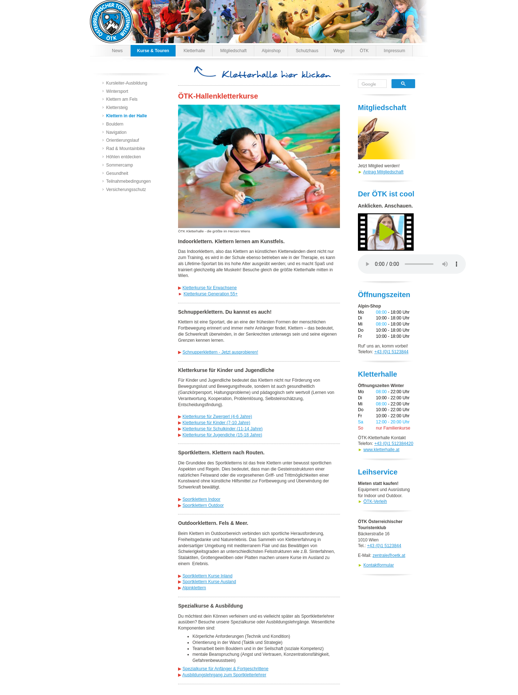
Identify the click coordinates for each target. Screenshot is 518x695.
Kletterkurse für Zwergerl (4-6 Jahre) (217, 416)
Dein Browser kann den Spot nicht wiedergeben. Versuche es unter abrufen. (412, 264)
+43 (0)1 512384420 (393, 443)
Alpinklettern (194, 587)
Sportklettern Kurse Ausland (209, 581)
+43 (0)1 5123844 (391, 351)
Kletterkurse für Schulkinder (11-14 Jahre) (222, 428)
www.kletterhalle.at (381, 449)
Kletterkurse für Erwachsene (209, 287)
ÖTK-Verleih (375, 501)
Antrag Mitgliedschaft (383, 171)
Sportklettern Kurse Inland (207, 575)
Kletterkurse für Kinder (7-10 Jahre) (216, 422)
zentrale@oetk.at (389, 555)
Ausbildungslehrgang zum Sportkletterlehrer (224, 674)
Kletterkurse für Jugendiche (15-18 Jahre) (222, 434)
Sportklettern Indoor (201, 499)
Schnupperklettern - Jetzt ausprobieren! (220, 352)
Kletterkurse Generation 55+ (210, 293)
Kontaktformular (378, 565)
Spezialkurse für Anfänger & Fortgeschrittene (225, 668)
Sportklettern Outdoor (203, 505)
